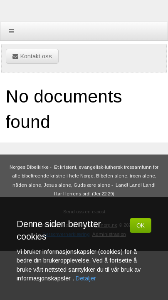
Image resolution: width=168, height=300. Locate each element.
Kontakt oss (32, 56)
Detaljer (86, 278)
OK (140, 225)
